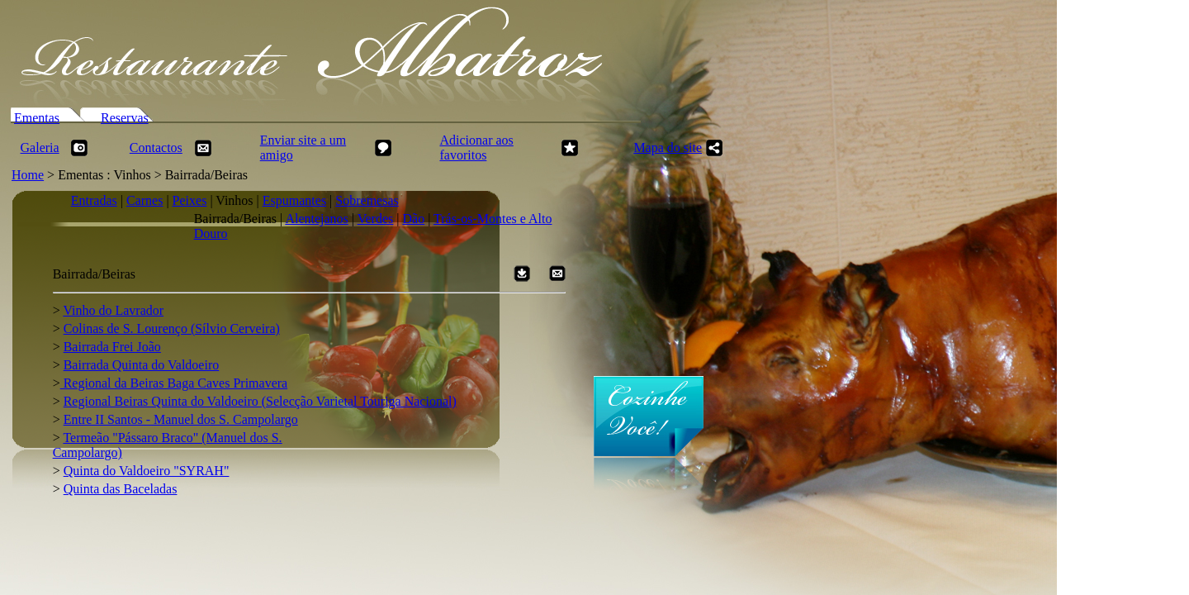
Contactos (156, 147)
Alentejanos (316, 219)
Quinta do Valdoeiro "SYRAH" (147, 471)
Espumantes (294, 200)
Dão (413, 219)
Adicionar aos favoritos (476, 147)
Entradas (94, 200)
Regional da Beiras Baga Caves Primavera (173, 383)
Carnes (144, 200)
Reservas (125, 118)
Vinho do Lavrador (113, 310)
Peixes (190, 200)
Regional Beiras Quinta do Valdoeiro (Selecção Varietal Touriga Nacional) (260, 401)
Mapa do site (667, 147)
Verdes (376, 219)
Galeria (40, 147)
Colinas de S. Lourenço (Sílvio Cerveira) (172, 328)
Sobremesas (366, 200)
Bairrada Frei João (112, 347)
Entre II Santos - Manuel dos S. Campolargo (181, 419)
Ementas (36, 118)
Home (28, 175)
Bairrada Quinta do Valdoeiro (142, 365)
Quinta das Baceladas (121, 489)
